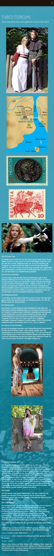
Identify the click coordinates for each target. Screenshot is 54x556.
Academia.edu (7, 536)
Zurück (4, 541)
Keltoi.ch (5, 533)
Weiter (10, 541)
